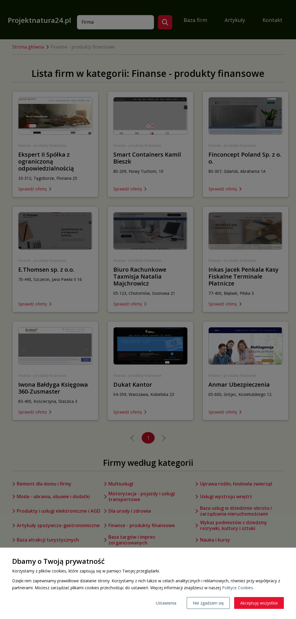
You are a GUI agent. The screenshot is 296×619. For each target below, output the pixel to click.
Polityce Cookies (237, 587)
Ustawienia (166, 603)
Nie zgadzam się (208, 603)
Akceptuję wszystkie (259, 603)
